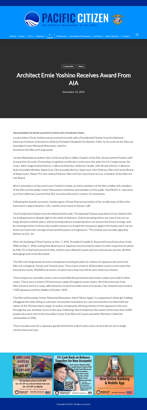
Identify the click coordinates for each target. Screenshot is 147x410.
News (81, 66)
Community (68, 66)
